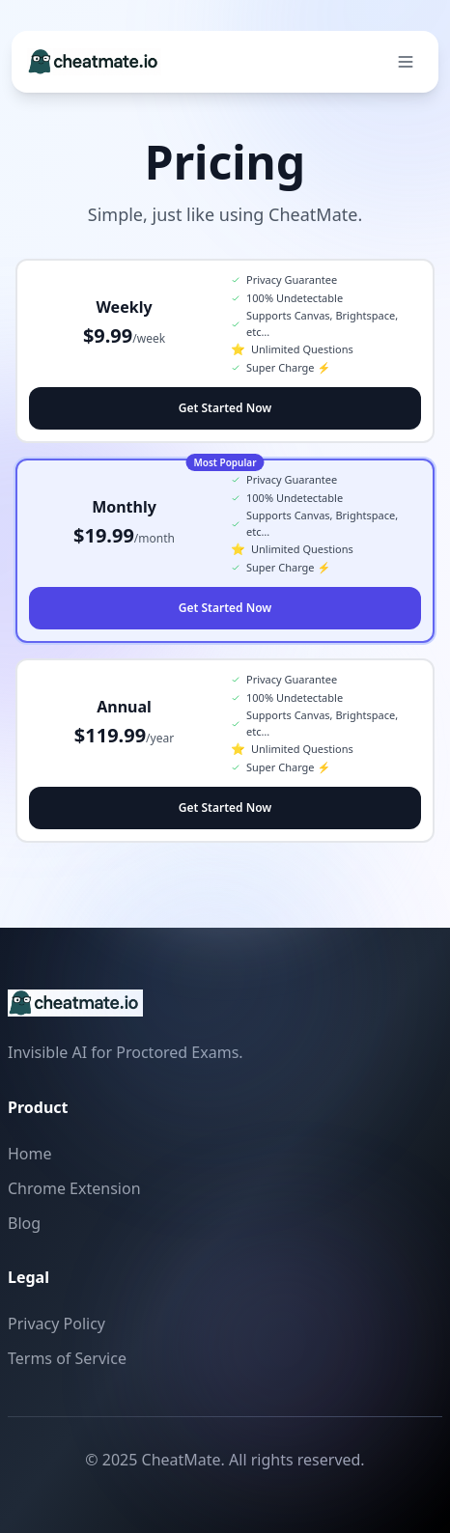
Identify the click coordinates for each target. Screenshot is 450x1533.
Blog (24, 1223)
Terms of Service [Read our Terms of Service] (67, 1358)
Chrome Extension (74, 1188)
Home (30, 1153)
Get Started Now (225, 408)
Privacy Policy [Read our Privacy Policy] (56, 1323)
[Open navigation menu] (405, 61)
